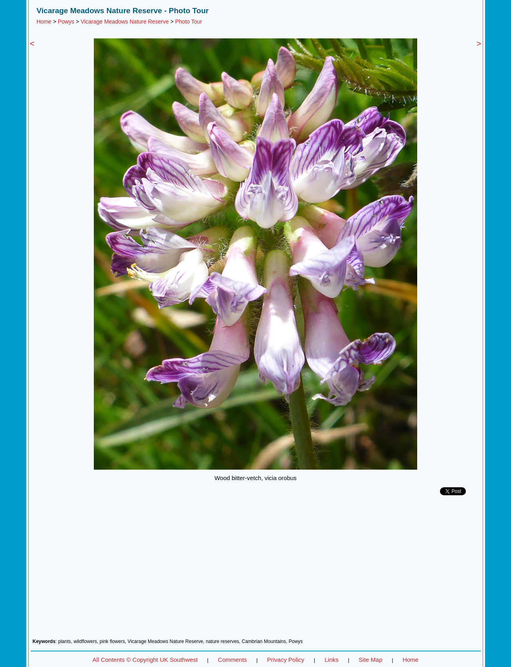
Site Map (370, 659)
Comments (232, 659)
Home (44, 21)
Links (332, 659)
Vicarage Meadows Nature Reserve (125, 21)
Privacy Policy (285, 659)
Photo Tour (188, 21)
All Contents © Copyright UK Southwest (145, 659)
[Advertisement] (256, 570)
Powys (66, 21)
